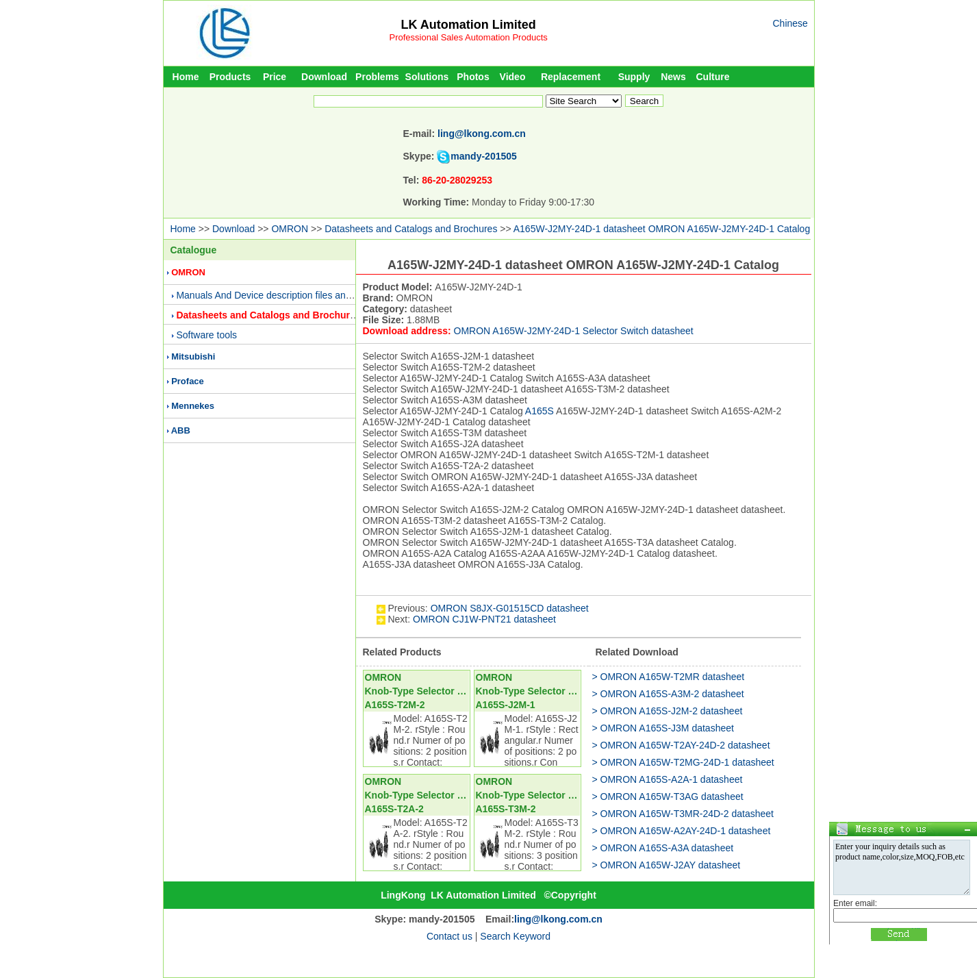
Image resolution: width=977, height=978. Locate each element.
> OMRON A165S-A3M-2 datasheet (668, 693)
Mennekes (192, 406)
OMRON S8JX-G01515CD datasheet (510, 608)
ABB (180, 430)
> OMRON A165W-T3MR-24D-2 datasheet (683, 813)
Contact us (449, 936)
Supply (634, 76)
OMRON (289, 228)
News (673, 76)
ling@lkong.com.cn (481, 133)
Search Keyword (515, 936)
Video (513, 76)
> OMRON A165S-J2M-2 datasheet (667, 710)
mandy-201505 (484, 156)
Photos (473, 76)
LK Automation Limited (468, 25)
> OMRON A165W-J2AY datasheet (666, 865)
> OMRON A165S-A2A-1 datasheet (667, 779)
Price (274, 76)
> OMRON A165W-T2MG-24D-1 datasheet (683, 762)
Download (324, 76)
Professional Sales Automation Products (469, 37)
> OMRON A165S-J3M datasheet (663, 728)
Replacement (570, 76)
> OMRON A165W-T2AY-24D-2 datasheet (681, 745)
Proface (187, 381)
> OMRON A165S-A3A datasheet (663, 847)
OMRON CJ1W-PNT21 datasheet (484, 619)
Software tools (206, 334)
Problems (377, 76)
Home (186, 76)
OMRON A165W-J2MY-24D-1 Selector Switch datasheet (574, 330)
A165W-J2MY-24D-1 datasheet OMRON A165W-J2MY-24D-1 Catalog (661, 228)
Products (230, 76)
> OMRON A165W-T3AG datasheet (668, 796)
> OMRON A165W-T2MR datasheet (668, 676)
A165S (539, 410)
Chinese (790, 23)
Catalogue (193, 249)
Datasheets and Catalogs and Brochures (411, 228)
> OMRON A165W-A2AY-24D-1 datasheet (681, 830)
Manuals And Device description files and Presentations (294, 295)
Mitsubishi (193, 356)
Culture (713, 76)
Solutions (427, 76)
